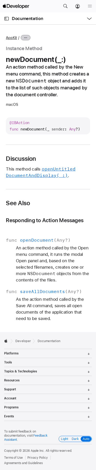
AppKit (11, 38)
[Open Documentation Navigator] (6, 18)
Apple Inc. (38, 451)
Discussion (21, 158)
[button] (65, 6)
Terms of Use (13, 457)
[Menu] (90, 6)
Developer (23, 341)
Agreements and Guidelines (23, 463)
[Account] (77, 6)
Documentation (27, 18)
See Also (18, 203)
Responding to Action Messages (44, 220)
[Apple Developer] (16, 6)
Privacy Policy (37, 457)
